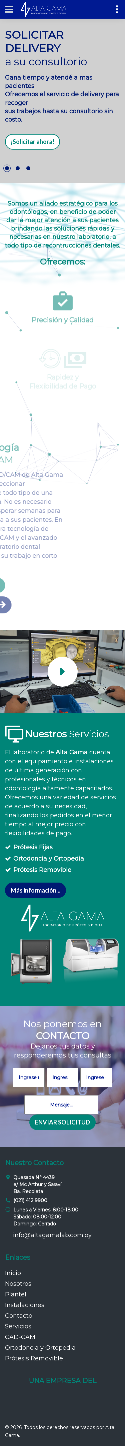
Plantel (15, 1294)
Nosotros (18, 1283)
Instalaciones (24, 1305)
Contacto (18, 1315)
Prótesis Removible (42, 870)
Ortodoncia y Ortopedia (48, 858)
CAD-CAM (20, 1337)
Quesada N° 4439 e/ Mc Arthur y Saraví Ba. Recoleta (37, 1184)
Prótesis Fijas (33, 847)
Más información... (35, 890)
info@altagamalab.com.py (52, 1235)
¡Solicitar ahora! (32, 141)
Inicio (13, 1273)
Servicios (18, 1326)
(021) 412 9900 (30, 1200)
